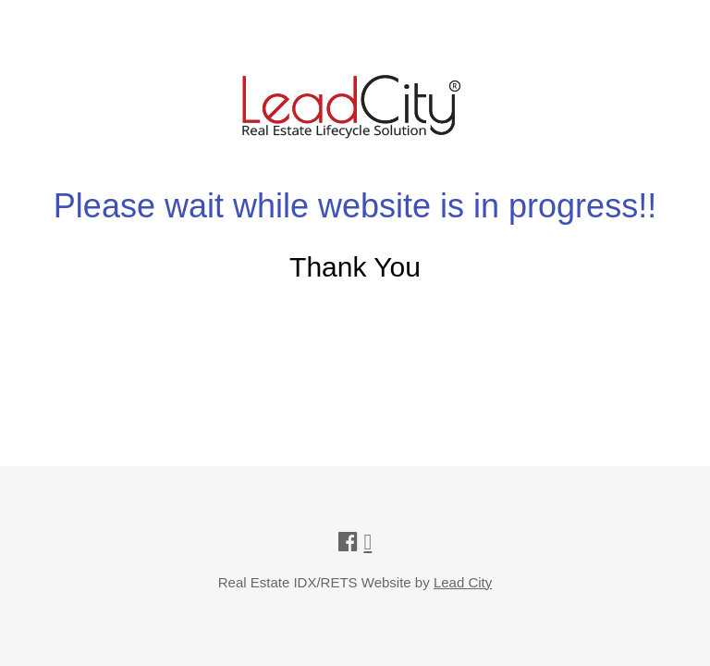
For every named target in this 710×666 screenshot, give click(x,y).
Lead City (463, 582)
